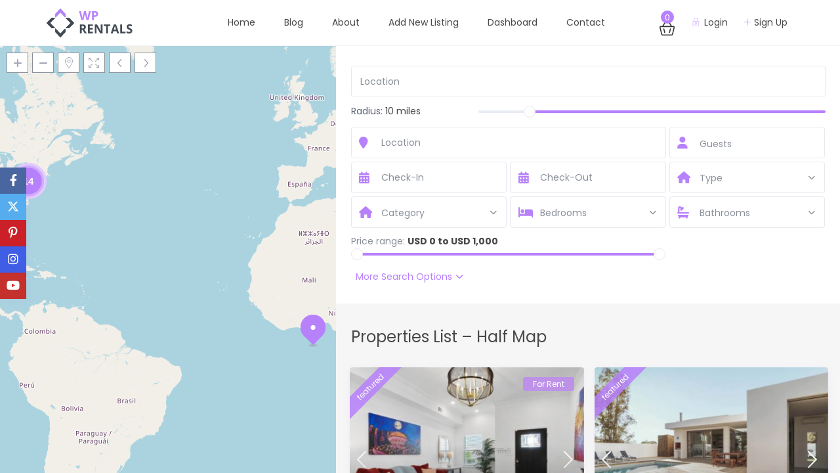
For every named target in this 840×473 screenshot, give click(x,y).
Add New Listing (423, 22)
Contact (585, 22)
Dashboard (512, 22)
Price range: (378, 241)
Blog (293, 22)
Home (241, 22)
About (346, 22)
